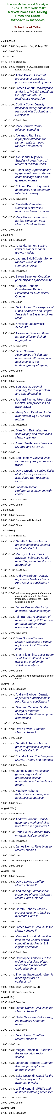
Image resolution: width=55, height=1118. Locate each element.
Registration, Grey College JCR (32, 46)
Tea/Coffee (21, 120)
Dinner (19, 51)
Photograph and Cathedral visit (32, 860)
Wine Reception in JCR (28, 987)
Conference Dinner (25, 992)
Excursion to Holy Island (28, 520)
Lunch (19, 151)
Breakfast (21, 61)
